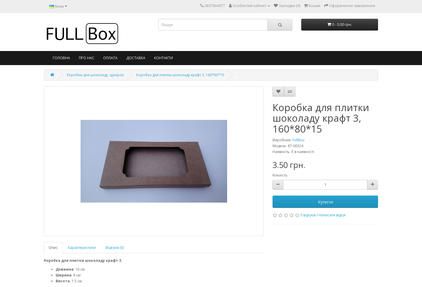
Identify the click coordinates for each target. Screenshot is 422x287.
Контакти (163, 57)
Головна (61, 57)
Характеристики (82, 247)
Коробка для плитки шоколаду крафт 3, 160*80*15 (180, 74)
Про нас (86, 57)
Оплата (110, 57)
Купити (325, 202)
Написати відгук (332, 215)
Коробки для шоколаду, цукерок (95, 74)
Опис (53, 247)
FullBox (298, 139)
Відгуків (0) (115, 247)
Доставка (135, 57)
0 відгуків (308, 215)
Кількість (280, 175)
